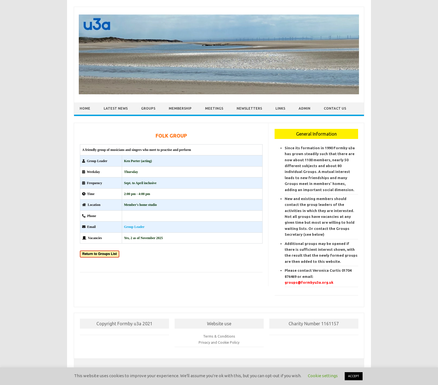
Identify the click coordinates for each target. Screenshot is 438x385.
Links (280, 108)
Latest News (116, 108)
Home (85, 108)
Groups (148, 108)
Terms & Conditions (219, 336)
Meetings (214, 108)
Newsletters (249, 108)
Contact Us (335, 108)
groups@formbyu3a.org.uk (309, 282)
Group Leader (134, 227)
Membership (180, 108)
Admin (304, 108)
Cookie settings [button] (323, 375)
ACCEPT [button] (353, 376)
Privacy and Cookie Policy (219, 342)
